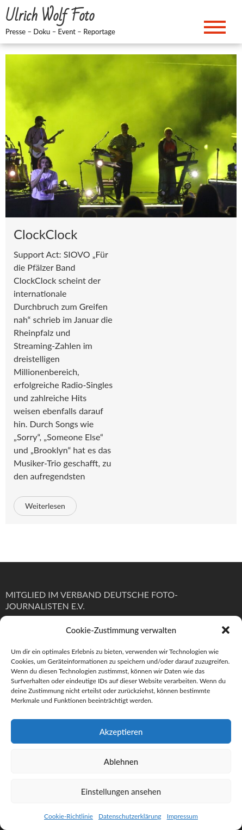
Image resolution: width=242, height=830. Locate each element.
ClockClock (45, 234)
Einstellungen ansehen (121, 791)
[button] (225, 630)
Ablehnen (121, 761)
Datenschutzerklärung (130, 816)
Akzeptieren (121, 732)
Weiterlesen (45, 505)
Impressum (182, 816)
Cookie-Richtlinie (68, 816)
